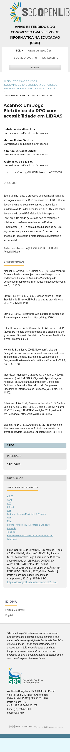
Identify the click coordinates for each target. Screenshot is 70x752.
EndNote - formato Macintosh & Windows (26, 514)
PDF (11, 445)
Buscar (35, 67)
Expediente (50, 57)
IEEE (9, 517)
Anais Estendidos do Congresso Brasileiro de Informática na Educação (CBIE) (35, 35)
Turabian (11, 532)
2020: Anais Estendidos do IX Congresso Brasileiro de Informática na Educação (31, 86)
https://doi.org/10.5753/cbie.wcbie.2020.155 (36, 172)
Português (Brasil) (15, 610)
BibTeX (10, 507)
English (9, 615)
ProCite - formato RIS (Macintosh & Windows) (28, 525)
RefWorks (11, 528)
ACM (9, 500)
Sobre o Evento (25, 57)
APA (9, 503)
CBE (9, 510)
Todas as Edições (39, 50)
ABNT (10, 496)
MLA (9, 521)
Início (7, 81)
